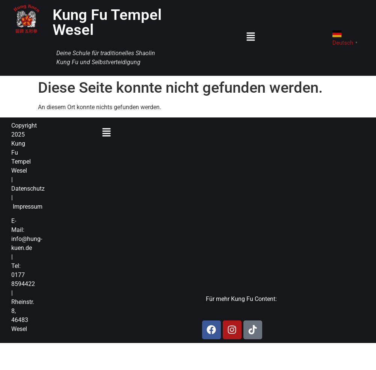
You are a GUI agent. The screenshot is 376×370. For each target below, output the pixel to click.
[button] (250, 37)
